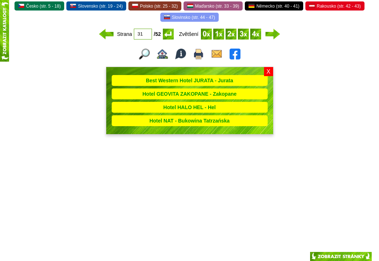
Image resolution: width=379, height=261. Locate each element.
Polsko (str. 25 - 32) (155, 6)
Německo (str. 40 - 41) (273, 6)
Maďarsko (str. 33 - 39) (213, 6)
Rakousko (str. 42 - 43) (335, 6)
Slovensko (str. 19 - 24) (96, 6)
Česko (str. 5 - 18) (39, 6)
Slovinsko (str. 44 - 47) (189, 17)
